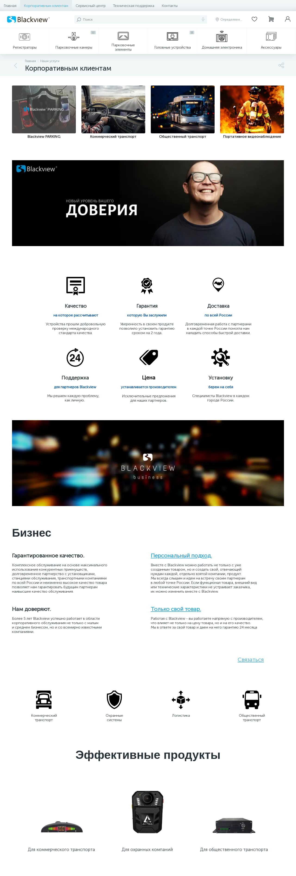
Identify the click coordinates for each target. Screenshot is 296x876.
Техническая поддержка (133, 5)
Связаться (251, 662)
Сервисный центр (91, 5)
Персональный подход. (181, 558)
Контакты (170, 5)
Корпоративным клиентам (46, 5)
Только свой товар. (176, 612)
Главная (10, 5)
